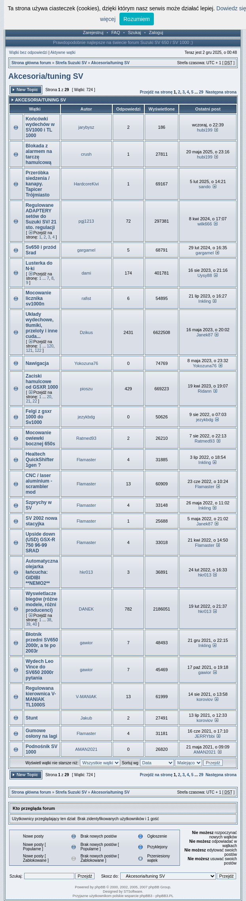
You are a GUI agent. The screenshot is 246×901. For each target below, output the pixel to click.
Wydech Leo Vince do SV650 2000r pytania (40, 670)
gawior (86, 642)
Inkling (205, 301)
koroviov (205, 699)
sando (204, 186)
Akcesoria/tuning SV (110, 63)
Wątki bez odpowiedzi (28, 52)
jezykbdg (86, 416)
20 (49, 397)
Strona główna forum (31, 63)
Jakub (86, 718)
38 (49, 620)
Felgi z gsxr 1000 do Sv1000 (39, 417)
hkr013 (86, 572)
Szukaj (134, 32)
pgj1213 (86, 221)
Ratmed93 (86, 438)
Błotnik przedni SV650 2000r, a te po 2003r (42, 643)
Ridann (205, 391)
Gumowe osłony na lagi (41, 733)
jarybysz (86, 127)
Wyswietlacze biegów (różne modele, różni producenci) (42, 602)
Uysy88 (204, 275)
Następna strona (221, 92)
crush (86, 154)
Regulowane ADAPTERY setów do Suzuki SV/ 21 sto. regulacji (41, 216)
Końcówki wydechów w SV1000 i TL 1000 (40, 127)
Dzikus (86, 332)
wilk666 (204, 223)
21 (28, 401)
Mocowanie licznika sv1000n (38, 298)
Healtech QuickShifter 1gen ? (40, 459)
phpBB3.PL (164, 896)
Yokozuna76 (86, 363)
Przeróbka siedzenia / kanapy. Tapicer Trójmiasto (38, 184)
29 (201, 92)
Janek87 (205, 334)
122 (38, 350)
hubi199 (204, 130)
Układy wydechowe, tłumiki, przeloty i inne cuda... (42, 325)
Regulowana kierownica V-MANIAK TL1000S (41, 696)
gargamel (86, 250)
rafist (86, 298)
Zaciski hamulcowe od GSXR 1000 (42, 381)
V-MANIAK (86, 696)
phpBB (100, 887)
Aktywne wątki (62, 52)
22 (34, 401)
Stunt (32, 718)
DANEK (86, 609)
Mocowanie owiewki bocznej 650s (40, 438)
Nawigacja (37, 363)
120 (50, 346)
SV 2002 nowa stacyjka (41, 521)
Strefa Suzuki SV (71, 63)
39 (28, 624)
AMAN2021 (86, 749)
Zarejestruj (93, 32)
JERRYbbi (205, 736)
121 (29, 350)
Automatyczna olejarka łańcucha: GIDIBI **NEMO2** (42, 572)
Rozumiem (136, 19)
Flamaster (86, 459)
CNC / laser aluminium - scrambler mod (39, 484)
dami (86, 273)
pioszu (86, 388)
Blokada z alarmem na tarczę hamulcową (39, 154)
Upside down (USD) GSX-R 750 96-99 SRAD (40, 542)
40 (34, 624)
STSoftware (133, 891)
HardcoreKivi (86, 183)
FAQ (115, 32)
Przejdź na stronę (156, 92)
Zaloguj (156, 32)
